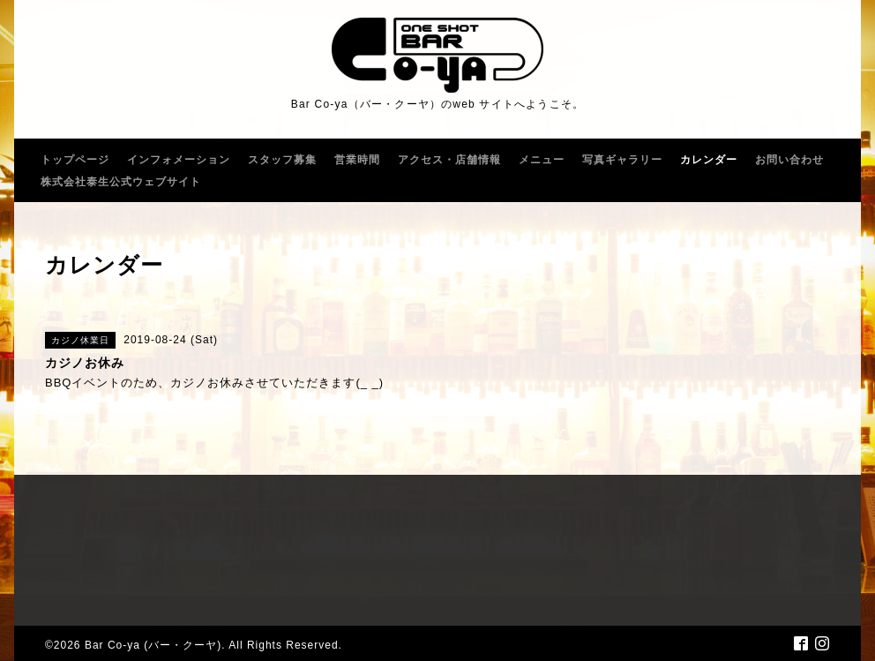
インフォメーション (178, 160)
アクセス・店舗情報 (449, 160)
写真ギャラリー (622, 160)
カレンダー (708, 160)
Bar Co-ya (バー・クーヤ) (153, 645)
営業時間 (357, 160)
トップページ (75, 160)
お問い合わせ (789, 160)
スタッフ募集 (282, 160)
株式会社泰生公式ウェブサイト (121, 182)
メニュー (542, 160)
